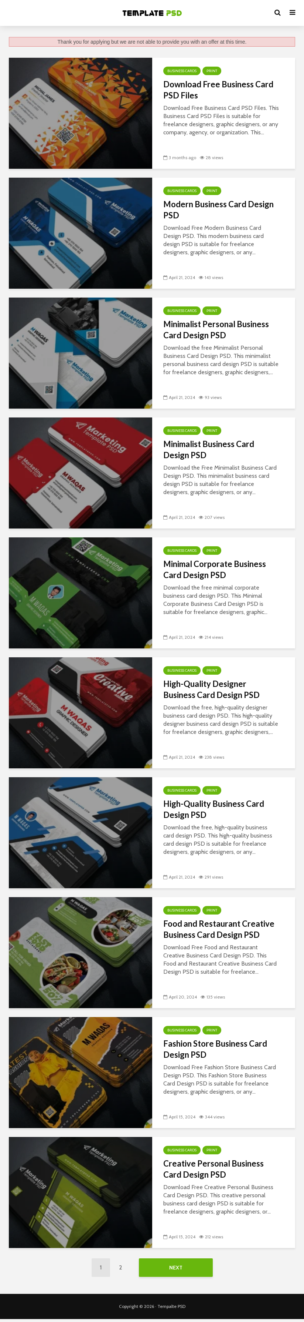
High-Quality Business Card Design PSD (213, 809)
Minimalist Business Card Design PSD (208, 449)
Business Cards (182, 70)
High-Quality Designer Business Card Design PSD (211, 689)
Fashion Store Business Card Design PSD (215, 1049)
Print (211, 70)
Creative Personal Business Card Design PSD (213, 1169)
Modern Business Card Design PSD (218, 209)
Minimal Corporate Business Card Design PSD (214, 569)
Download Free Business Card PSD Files (218, 89)
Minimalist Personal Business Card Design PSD (216, 329)
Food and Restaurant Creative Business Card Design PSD (218, 929)
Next (175, 1267)
